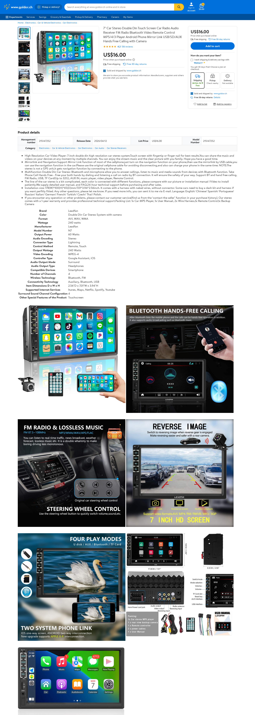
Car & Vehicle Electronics (49, 22)
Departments (14, 16)
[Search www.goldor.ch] (119, 7)
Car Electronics (70, 22)
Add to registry (222, 104)
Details (217, 97)
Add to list (200, 104)
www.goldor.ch (134, 70)
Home (20, 22)
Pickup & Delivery (84, 16)
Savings (42, 16)
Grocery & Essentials (60, 16)
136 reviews (127, 46)
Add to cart (213, 46)
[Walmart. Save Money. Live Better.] (18, 7)
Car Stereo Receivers (116, 148)
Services (31, 16)
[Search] (179, 7)
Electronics (30, 22)
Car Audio (99, 148)
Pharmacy (102, 16)
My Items (128, 16)
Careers (115, 16)
